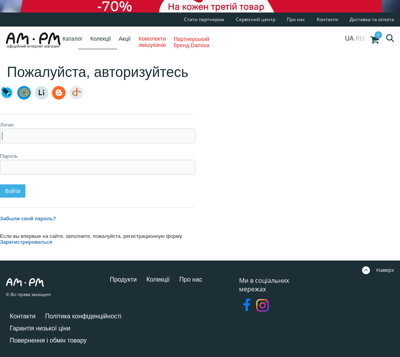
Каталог (72, 39)
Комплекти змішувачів (152, 42)
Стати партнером (204, 19)
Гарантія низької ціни (40, 328)
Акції (124, 39)
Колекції (100, 39)
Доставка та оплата (372, 19)
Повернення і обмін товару (49, 340)
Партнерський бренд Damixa (191, 42)
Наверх (378, 269)
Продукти (123, 279)
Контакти (327, 19)
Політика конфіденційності (83, 316)
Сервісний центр (255, 19)
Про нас (296, 19)
